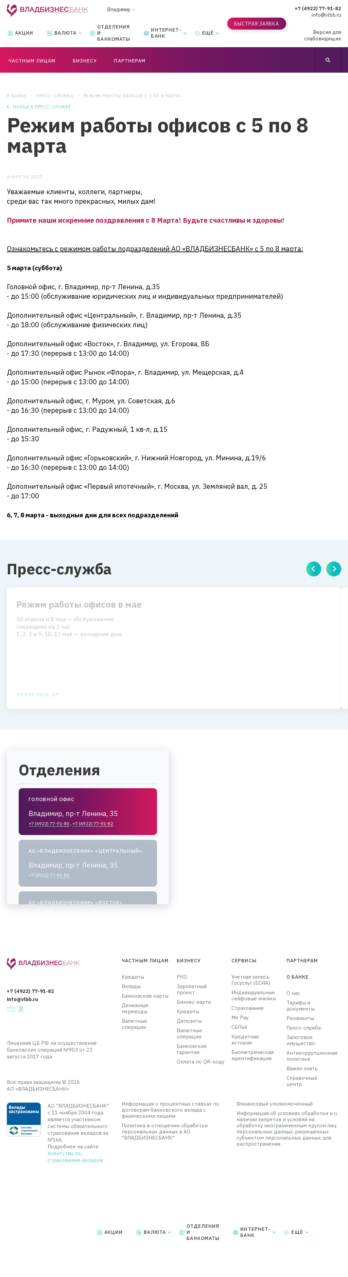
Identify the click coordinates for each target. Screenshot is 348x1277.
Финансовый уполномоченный (275, 1104)
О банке (17, 96)
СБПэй (239, 1027)
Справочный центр (301, 1081)
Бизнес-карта (194, 1002)
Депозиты (189, 1021)
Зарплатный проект (192, 989)
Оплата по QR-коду (200, 1062)
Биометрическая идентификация (252, 1055)
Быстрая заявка (256, 24)
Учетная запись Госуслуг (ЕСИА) (250, 980)
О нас (293, 993)
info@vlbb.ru (326, 15)
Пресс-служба (55, 96)
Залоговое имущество (300, 1040)
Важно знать (302, 1069)
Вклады (131, 986)
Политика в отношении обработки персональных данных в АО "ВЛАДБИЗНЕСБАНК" (165, 1132)
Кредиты (133, 977)
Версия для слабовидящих (322, 35)
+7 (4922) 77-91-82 (317, 8)
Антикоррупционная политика (307, 1056)
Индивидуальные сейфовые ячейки (253, 995)
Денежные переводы (135, 1008)
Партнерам (302, 961)
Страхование (247, 1008)
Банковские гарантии (192, 1049)
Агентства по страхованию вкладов (75, 1156)
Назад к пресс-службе (42, 107)
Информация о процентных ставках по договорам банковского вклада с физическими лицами (170, 1110)
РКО (182, 977)
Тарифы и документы (300, 1006)
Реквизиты (300, 1018)
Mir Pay (239, 1018)
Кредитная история (245, 1040)
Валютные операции (134, 1024)
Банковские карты (145, 996)
